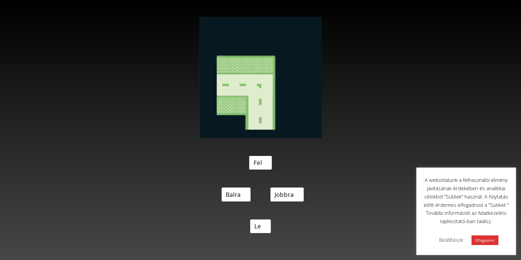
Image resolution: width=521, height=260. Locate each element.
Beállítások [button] (451, 239)
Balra (233, 194)
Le (257, 226)
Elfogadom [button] (484, 240)
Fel (258, 163)
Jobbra (284, 194)
